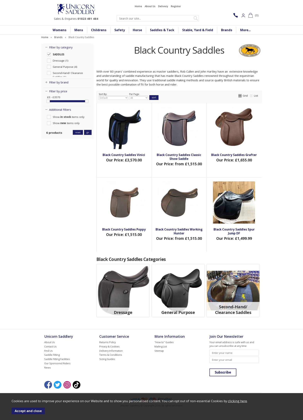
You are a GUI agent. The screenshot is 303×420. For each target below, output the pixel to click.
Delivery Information (111, 350)
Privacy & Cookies (109, 346)
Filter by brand (58, 82)
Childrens (98, 30)
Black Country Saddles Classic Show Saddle (179, 157)
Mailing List (160, 346)
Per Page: (138, 96)
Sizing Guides (107, 359)
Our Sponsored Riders (57, 363)
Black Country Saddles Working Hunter (179, 231)
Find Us (48, 350)
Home (138, 6)
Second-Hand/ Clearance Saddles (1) (68, 73)
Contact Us (50, 346)
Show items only (68, 117)
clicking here (237, 401)
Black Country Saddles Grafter (234, 155)
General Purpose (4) (65, 67)
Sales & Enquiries (76, 19)
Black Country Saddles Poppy (124, 229)
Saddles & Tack (162, 30)
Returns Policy (107, 342)
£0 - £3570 (53, 97)
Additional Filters (60, 109)
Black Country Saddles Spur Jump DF (234, 231)
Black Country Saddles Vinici (124, 155)
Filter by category (61, 47)
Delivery (163, 6)
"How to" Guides (164, 342)
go (88, 132)
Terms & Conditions (110, 355)
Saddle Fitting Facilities (57, 359)
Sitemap (159, 350)
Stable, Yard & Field (197, 30)
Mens (78, 30)
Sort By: (113, 96)
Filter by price (58, 91)
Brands (226, 30)
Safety (119, 30)
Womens (59, 30)
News (47, 367)
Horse (137, 30)
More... (245, 30)
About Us (150, 6)
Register (176, 6)
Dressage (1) (60, 60)
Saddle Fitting (52, 355)
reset (78, 132)
